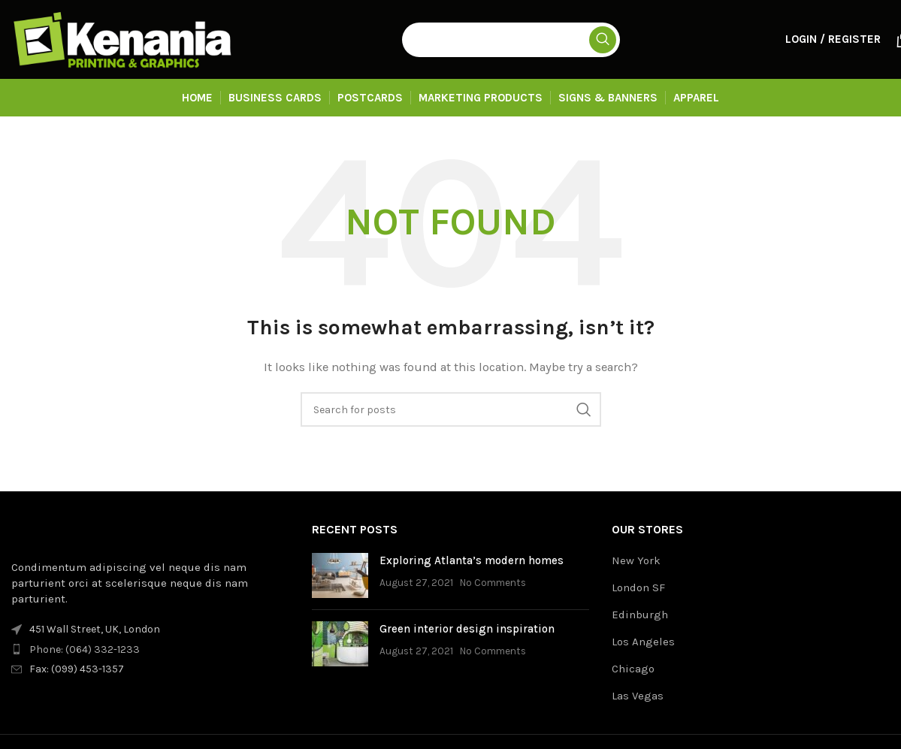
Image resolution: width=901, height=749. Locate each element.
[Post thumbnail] (340, 575)
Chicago (633, 668)
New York (636, 560)
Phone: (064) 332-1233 (84, 649)
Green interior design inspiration (467, 629)
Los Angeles (643, 641)
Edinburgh (640, 614)
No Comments (493, 582)
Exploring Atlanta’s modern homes (471, 560)
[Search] (511, 40)
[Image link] (94, 532)
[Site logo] (124, 38)
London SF (638, 587)
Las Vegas (638, 695)
